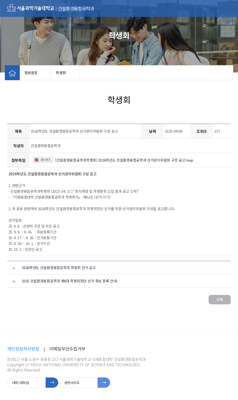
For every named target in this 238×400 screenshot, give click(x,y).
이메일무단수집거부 (67, 348)
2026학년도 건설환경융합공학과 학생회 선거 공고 (59, 267)
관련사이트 (71, 382)
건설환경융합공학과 (76, 8)
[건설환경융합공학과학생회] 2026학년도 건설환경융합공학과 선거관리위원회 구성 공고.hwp (124, 160)
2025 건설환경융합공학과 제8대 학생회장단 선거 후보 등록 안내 (69, 280)
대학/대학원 (20, 382)
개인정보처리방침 (23, 348)
